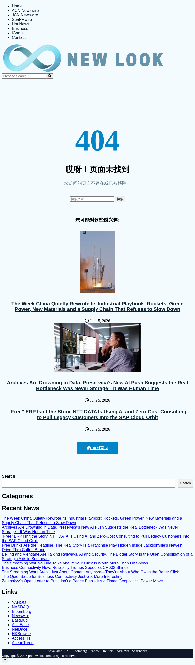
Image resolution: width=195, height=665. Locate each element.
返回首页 (97, 448)
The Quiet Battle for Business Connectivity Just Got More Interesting (62, 576)
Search (8, 476)
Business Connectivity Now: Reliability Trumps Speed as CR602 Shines (65, 567)
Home (17, 6)
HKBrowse (21, 634)
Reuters (108, 651)
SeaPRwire (22, 19)
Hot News (20, 24)
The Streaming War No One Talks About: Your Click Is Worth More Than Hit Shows (75, 563)
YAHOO (19, 602)
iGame (18, 33)
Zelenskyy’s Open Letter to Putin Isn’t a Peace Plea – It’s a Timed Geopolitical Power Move (82, 581)
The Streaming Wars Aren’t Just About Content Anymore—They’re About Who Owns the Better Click (90, 572)
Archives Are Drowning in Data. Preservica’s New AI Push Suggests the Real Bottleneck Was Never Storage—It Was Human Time (97, 385)
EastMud (20, 620)
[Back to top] (5, 660)
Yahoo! (95, 651)
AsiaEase (20, 625)
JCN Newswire (25, 15)
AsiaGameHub (57, 651)
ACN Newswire (25, 10)
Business (20, 28)
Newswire (20, 616)
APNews (123, 651)
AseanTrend (23, 643)
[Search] (49, 76)
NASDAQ (20, 607)
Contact (19, 37)
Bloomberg (21, 611)
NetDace (19, 629)
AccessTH (21, 638)
